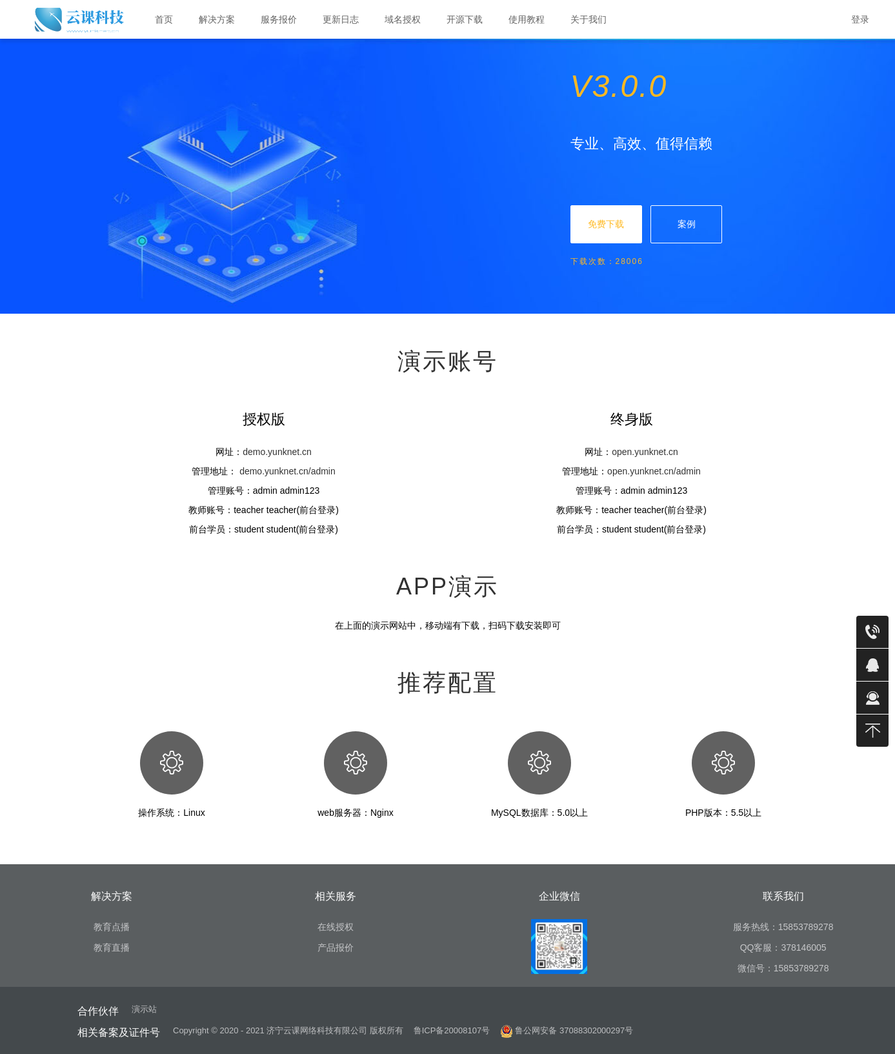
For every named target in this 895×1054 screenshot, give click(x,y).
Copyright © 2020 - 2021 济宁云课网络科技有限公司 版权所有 (288, 1030)
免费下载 (606, 224)
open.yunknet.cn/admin (654, 471)
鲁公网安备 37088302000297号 (566, 1030)
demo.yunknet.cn (277, 452)
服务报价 (279, 19)
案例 (687, 224)
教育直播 (112, 947)
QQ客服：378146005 (783, 947)
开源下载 (465, 19)
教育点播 (112, 927)
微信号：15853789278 (783, 968)
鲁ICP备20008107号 (452, 1030)
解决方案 (222, 19)
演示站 (144, 1009)
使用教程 (532, 19)
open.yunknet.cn (645, 452)
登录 (860, 19)
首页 (164, 19)
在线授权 (335, 927)
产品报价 (335, 947)
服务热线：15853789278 (783, 927)
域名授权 (403, 19)
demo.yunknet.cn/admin (287, 471)
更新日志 (341, 19)
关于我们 (594, 19)
